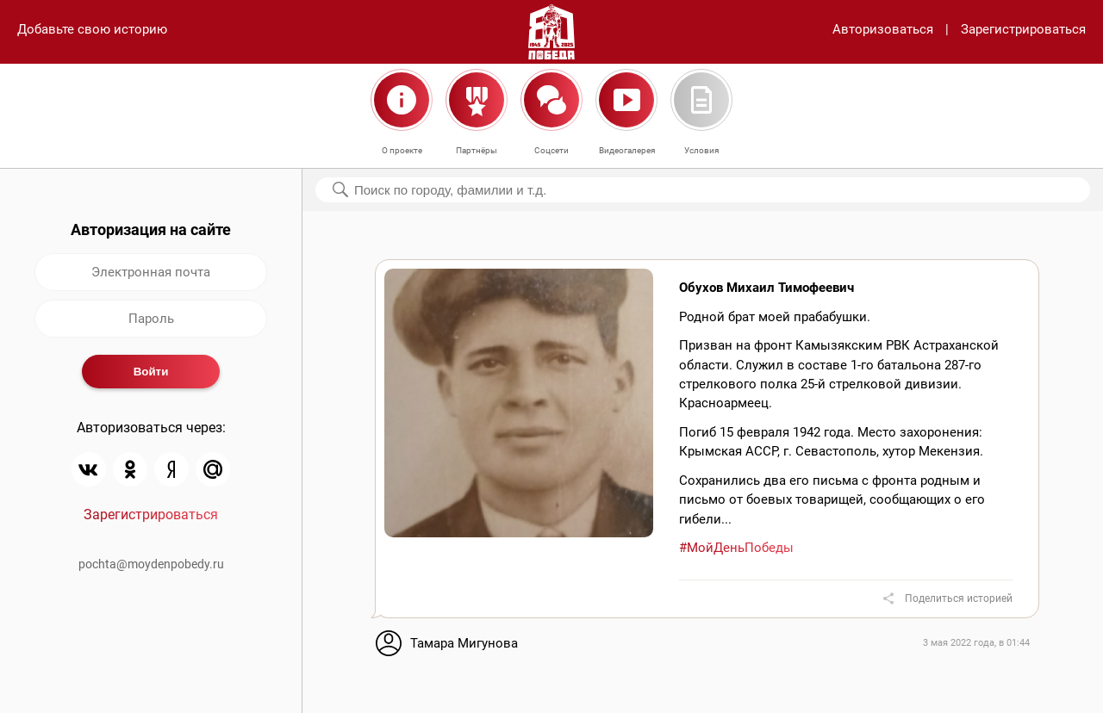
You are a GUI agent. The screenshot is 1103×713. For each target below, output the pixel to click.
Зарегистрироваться (1023, 29)
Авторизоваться (882, 29)
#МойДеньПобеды (736, 547)
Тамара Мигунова (464, 643)
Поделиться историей (959, 598)
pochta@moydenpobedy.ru (151, 564)
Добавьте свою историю (92, 29)
